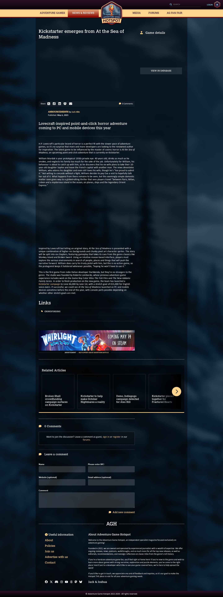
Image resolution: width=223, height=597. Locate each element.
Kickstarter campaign (49, 284)
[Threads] (71, 582)
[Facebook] (46, 582)
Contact (50, 562)
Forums (154, 12)
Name (41, 464)
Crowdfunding (50, 311)
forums (86, 439)
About (49, 540)
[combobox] (185, 4)
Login (210, 4)
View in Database (161, 70)
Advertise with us (56, 557)
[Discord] (56, 582)
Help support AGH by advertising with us (94, 352)
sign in (106, 436)
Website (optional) (48, 477)
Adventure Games (52, 12)
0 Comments (126, 103)
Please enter (96, 464)
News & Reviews (83, 12)
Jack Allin (76, 111)
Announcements (58, 112)
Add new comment (122, 512)
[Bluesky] (80, 582)
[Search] (185, 4)
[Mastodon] (76, 582)
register (117, 436)
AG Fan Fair (174, 12)
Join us (49, 551)
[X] (51, 582)
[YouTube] (66, 582)
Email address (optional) (99, 477)
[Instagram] (61, 582)
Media (137, 12)
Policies (50, 546)
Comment (43, 490)
